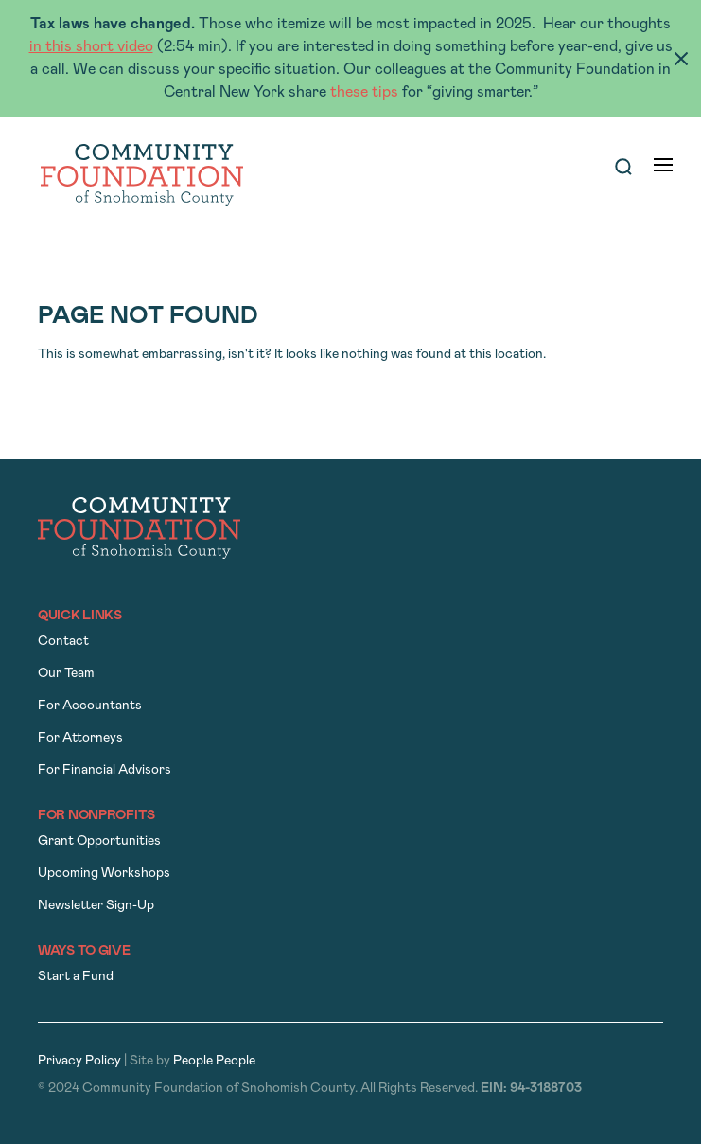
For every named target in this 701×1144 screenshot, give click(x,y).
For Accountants (90, 706)
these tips (364, 92)
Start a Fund (76, 977)
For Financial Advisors (104, 770)
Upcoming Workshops (104, 874)
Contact (63, 642)
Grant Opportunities (99, 841)
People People (214, 1061)
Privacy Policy (79, 1061)
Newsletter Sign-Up (96, 906)
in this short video (91, 47)
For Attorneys (80, 738)
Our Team (66, 674)
